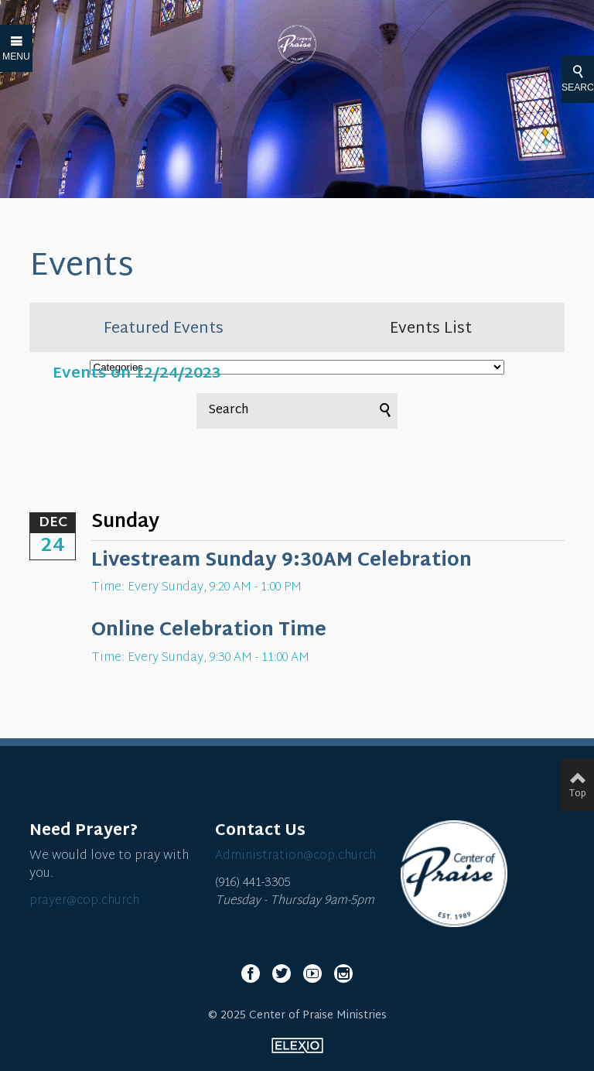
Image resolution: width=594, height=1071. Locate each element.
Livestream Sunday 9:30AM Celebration (281, 561)
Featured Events (164, 329)
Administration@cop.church (295, 856)
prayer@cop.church (84, 901)
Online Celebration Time (208, 631)
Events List (431, 329)
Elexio (297, 1045)
